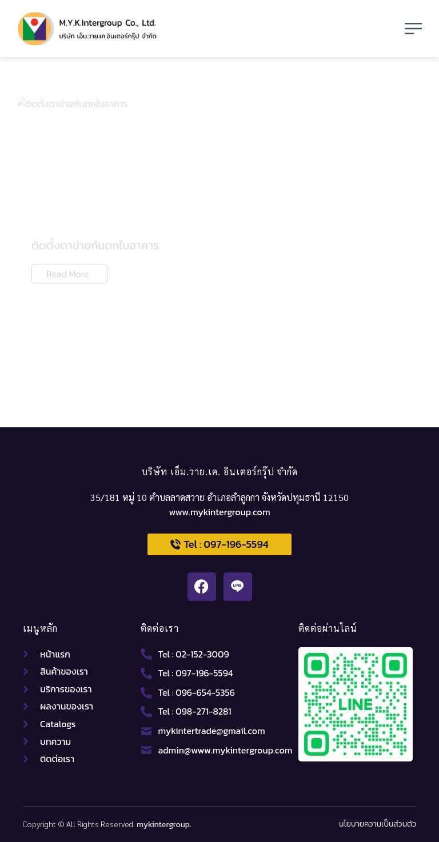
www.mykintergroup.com (219, 512)
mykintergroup (163, 825)
